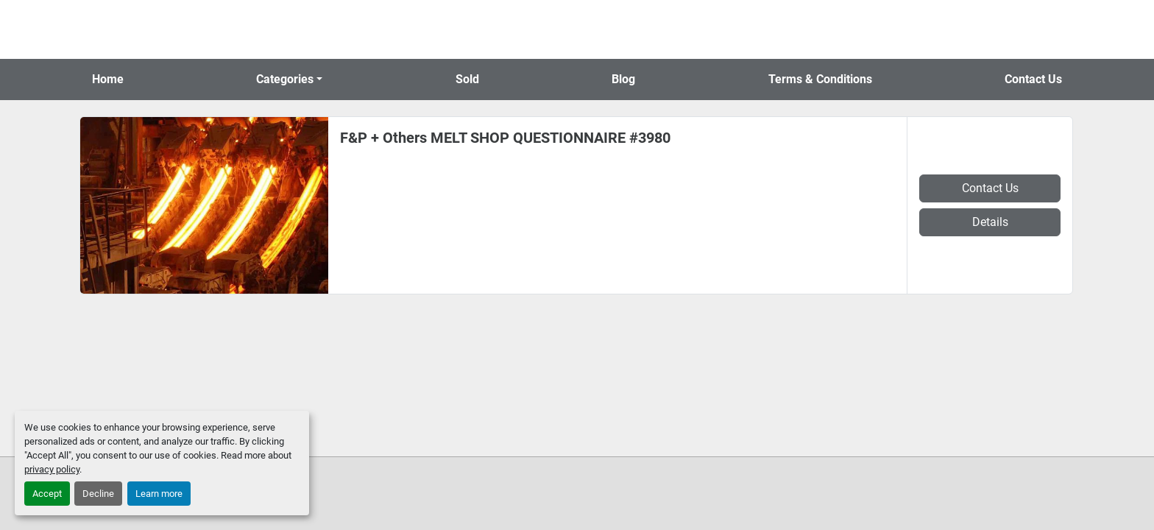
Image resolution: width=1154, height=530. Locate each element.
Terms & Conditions (820, 79)
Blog (623, 79)
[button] (289, 79)
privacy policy (51, 469)
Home (108, 79)
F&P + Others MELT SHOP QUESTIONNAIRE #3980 (505, 137)
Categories (285, 79)
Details (990, 222)
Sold (467, 79)
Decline (98, 493)
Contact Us (1033, 79)
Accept (47, 493)
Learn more (159, 493)
